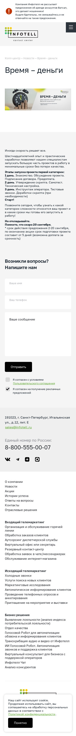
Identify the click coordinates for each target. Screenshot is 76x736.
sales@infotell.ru (18, 427)
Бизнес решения (17, 615)
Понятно (20, 723)
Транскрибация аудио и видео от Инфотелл (37, 641)
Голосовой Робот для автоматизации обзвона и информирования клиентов (33, 634)
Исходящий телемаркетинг (25, 571)
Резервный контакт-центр (24, 549)
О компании (14, 481)
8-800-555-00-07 (28, 447)
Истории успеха (16, 496)
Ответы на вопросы (19, 500)
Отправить (18, 367)
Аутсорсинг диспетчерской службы (31, 540)
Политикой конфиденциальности (31, 714)
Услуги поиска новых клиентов (28, 580)
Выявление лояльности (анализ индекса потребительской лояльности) (35, 621)
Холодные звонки (18, 575)
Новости (28, 58)
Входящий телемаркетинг (24, 522)
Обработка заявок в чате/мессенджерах (35, 554)
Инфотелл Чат (15, 662)
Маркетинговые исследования (27, 585)
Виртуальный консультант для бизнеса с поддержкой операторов (35, 656)
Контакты (12, 505)
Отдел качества (16, 628)
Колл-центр (12, 58)
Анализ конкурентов (20, 667)
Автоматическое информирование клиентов (38, 589)
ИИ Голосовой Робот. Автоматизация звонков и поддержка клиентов (32, 647)
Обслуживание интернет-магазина (30, 558)
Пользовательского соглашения (34, 383)
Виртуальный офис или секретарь (30, 544)
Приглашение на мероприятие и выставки (36, 602)
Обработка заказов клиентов (26, 535)
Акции (9, 491)
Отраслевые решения (21, 510)
